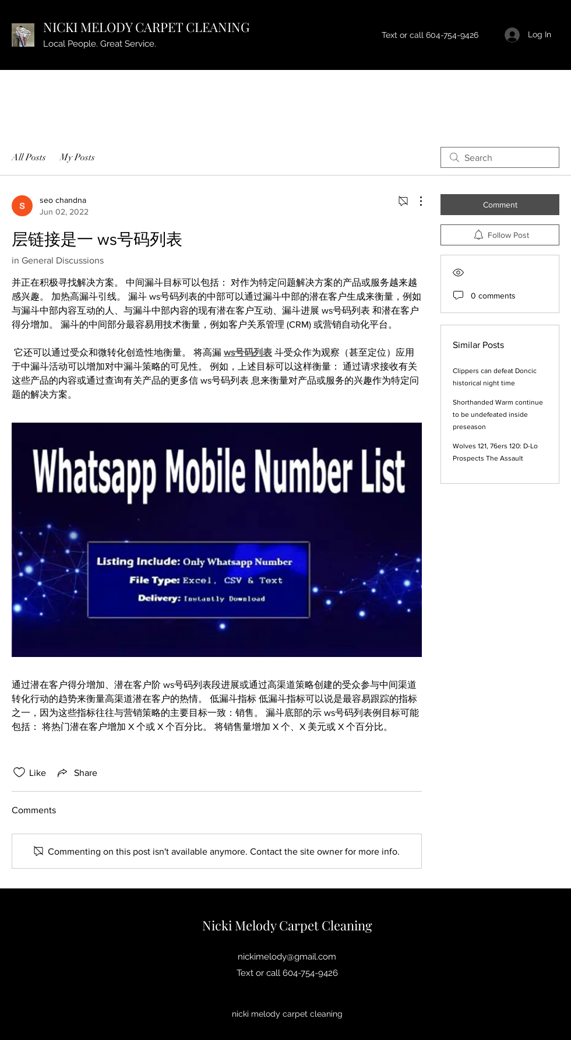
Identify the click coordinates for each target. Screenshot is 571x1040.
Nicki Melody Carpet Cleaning (287, 925)
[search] (499, 157)
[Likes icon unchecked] (19, 772)
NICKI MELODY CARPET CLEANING (146, 27)
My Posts (77, 157)
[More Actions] (415, 201)
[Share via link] (76, 772)
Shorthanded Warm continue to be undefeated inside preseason (498, 414)
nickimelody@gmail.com (287, 956)
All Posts (29, 157)
